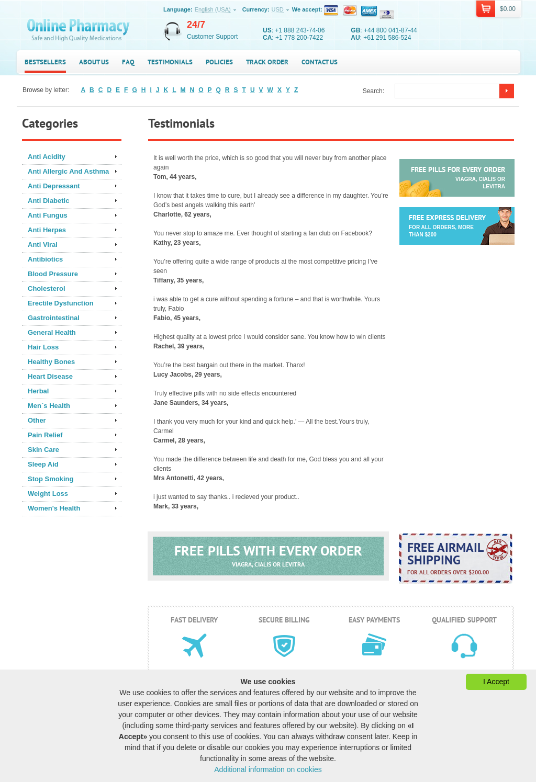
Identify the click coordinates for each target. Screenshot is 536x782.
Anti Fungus (48, 215)
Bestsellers (45, 62)
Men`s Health (49, 406)
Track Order (267, 62)
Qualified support (464, 620)
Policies (219, 62)
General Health (52, 332)
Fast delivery (194, 620)
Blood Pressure (53, 274)
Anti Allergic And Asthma (68, 171)
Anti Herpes (47, 230)
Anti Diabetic (48, 201)
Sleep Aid (43, 464)
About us (94, 62)
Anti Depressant (54, 186)
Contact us (320, 62)
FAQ (128, 62)
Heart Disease (50, 376)
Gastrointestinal (54, 318)
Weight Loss (48, 493)
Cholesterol (46, 288)
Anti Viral (43, 244)
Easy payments (374, 620)
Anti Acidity (46, 157)
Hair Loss (43, 347)
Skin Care (43, 450)
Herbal (38, 391)
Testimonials (170, 62)
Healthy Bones (51, 362)
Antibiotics (45, 259)
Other (37, 420)
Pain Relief (45, 435)
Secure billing (284, 620)
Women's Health (54, 508)
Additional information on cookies (267, 769)
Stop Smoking (50, 479)
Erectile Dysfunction (61, 303)
